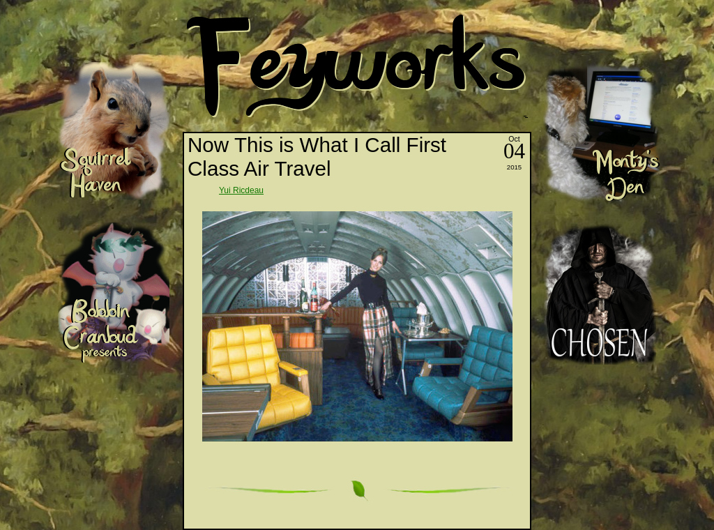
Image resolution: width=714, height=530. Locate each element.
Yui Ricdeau (241, 190)
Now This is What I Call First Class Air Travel (317, 156)
